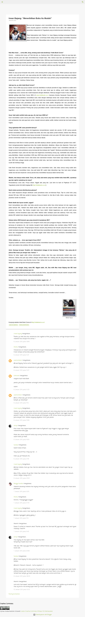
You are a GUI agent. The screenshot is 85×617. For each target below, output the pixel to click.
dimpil (16, 426)
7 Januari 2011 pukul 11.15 (21, 518)
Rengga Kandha (18, 484)
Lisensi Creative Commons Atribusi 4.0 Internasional (37, 611)
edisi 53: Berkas (13, 325)
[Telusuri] (7, 2)
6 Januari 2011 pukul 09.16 (21, 342)
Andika (16, 347)
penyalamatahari (24, 325)
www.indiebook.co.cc (42, 95)
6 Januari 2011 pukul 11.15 (21, 403)
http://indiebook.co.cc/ (39, 185)
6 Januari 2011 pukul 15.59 (21, 420)
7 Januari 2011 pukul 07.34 (21, 503)
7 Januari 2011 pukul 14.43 (21, 532)
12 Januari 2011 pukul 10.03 (22, 590)
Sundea (16, 445)
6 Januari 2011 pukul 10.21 (21, 355)
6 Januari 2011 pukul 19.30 (21, 440)
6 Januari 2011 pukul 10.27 (21, 370)
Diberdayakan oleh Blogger (42, 615)
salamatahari (18, 360)
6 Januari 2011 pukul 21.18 (21, 459)
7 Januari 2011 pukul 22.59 (21, 551)
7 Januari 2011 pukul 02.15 (21, 492)
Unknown (16, 376)
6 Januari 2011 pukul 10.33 (21, 390)
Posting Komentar (14, 594)
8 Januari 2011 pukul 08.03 (22, 576)
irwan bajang (18, 334)
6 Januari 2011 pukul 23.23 (22, 478)
